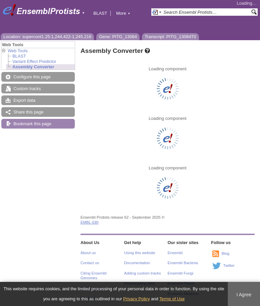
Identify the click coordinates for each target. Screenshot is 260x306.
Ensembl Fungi (181, 273)
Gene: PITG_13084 (118, 36)
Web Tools (18, 50)
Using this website (139, 253)
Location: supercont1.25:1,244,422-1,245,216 (47, 36)
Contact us (90, 263)
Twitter (229, 265)
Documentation (137, 263)
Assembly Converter (33, 66)
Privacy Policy (136, 298)
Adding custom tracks (142, 273)
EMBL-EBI (90, 222)
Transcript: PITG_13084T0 (170, 36)
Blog (225, 253)
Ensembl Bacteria (183, 263)
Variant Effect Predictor (34, 61)
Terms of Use (172, 298)
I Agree (244, 294)
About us (88, 253)
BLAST (100, 13)
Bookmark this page (32, 123)
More (123, 13)
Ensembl (175, 253)
